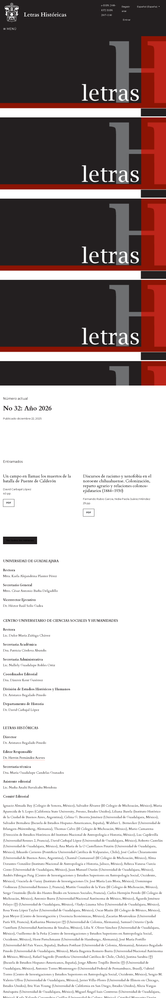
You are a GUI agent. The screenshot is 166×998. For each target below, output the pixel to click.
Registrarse (126, 9)
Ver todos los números (20, 540)
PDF (8, 503)
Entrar (127, 19)
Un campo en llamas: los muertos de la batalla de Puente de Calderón (37, 478)
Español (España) (150, 6)
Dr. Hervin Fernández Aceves (24, 758)
